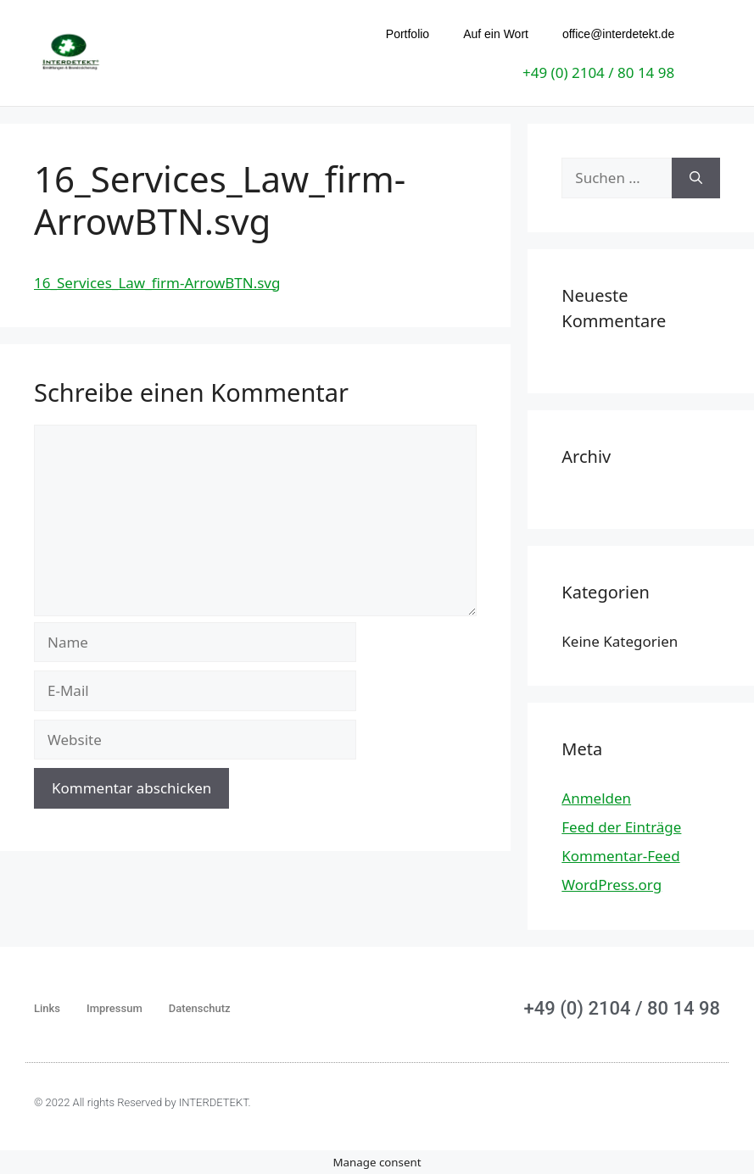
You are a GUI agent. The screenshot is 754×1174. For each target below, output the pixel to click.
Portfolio (407, 34)
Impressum (114, 1007)
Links (47, 1007)
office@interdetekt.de (618, 34)
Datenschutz (200, 1007)
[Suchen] (696, 177)
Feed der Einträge (621, 826)
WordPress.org (611, 883)
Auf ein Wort (495, 34)
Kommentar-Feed (620, 855)
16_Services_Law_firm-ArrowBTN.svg (157, 282)
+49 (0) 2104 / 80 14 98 (598, 72)
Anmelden (596, 797)
